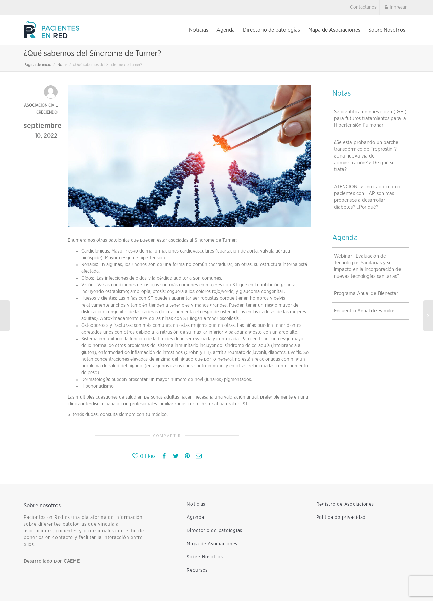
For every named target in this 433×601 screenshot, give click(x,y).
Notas (62, 65)
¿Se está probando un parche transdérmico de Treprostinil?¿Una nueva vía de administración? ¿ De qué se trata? (366, 156)
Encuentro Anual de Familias (364, 311)
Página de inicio (37, 65)
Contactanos (363, 7)
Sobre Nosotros (386, 30)
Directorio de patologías (271, 30)
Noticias (198, 30)
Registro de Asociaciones (345, 504)
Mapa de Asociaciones (334, 30)
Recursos (197, 570)
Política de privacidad (341, 517)
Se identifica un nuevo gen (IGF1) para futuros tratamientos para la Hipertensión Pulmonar (370, 119)
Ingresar (395, 7)
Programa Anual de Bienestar (366, 293)
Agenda (225, 30)
